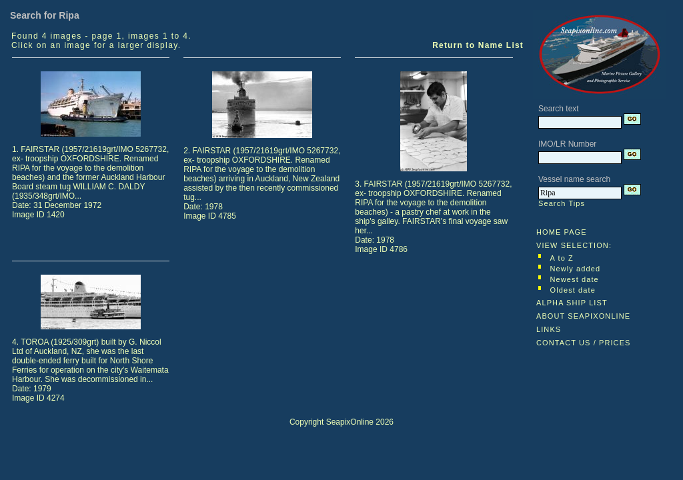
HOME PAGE (561, 232)
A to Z (562, 258)
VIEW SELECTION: (574, 245)
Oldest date (573, 290)
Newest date (574, 279)
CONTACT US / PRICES (583, 343)
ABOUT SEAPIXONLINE (583, 316)
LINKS (548, 329)
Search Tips (561, 203)
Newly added (575, 269)
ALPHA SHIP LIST (572, 303)
